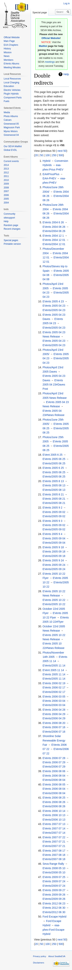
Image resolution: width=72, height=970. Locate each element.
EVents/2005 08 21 (54, 502)
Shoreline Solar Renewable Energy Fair (54, 740)
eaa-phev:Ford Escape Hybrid (54, 929)
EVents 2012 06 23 (54, 903)
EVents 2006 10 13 (54, 815)
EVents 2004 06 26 (54, 226)
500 (61, 155)
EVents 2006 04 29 (54, 714)
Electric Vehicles (12, 90)
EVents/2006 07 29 (54, 766)
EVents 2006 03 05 (54, 696)
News (6, 56)
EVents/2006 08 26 (54, 806)
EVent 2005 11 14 (53, 670)
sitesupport (9, 217)
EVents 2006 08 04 (54, 775)
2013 (6, 168)
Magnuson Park (12, 127)
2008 (6, 187)
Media (7, 112)
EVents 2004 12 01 (54, 239)
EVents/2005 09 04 (54, 542)
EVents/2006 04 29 (54, 718)
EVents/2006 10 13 (54, 819)
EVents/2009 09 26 (54, 898)
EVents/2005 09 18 (54, 556)
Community (9, 214)
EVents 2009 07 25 (54, 877)
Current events (11, 161)
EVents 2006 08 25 (54, 797)
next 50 (61, 150)
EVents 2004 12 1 (53, 235)
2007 (6, 191)
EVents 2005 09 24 (54, 564)
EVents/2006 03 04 (54, 705)
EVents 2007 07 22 (54, 837)
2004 (6, 202)
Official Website (50, 38)
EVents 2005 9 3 (52, 520)
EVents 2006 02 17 (54, 687)
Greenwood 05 (11, 123)
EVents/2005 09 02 (54, 516)
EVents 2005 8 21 (53, 494)
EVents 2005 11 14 (54, 674)
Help (66, 74)
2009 (6, 183)
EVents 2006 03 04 (54, 700)
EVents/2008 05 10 (54, 872)
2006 (6, 195)
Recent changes (12, 229)
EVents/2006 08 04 (54, 779)
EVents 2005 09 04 (54, 538)
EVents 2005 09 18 (54, 551)
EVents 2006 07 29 (54, 762)
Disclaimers (38, 963)
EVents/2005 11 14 (54, 665)
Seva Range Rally (53, 863)
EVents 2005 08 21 (54, 498)
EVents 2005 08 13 (54, 485)
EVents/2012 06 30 (54, 912)
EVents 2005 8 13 (53, 481)
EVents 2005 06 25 (54, 459)
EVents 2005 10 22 (54, 599)
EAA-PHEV (49, 178)
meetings (50, 61)
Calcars (8, 120)
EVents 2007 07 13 (54, 824)
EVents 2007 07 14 (54, 828)
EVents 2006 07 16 (54, 727)
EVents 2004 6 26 (53, 222)
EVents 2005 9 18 (53, 547)
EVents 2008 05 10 (54, 868)
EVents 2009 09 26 (54, 894)
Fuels (6, 101)
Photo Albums (11, 116)
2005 (6, 198)
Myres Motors (11, 131)
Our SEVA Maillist (13, 146)
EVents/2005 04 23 (54, 310)
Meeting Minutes (12, 67)
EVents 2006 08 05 (54, 784)
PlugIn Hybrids (11, 93)
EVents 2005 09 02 (54, 512)
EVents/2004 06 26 (54, 231)
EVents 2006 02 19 (54, 683)
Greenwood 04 (11, 135)
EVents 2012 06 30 (54, 907)
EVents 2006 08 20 (54, 723)
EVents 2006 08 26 (54, 802)
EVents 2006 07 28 (54, 758)
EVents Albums (11, 63)
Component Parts (13, 97)
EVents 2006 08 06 (54, 771)
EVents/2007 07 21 (54, 846)
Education (9, 86)
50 (41, 155)
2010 (6, 180)
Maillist (43, 46)
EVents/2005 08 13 (54, 489)
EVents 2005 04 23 (54, 305)
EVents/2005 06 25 (54, 463)
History (7, 48)
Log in (66, 3)
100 (47, 155)
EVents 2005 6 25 (53, 467)
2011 (6, 176)
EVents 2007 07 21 (54, 841)
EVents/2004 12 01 (54, 244)
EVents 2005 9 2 (52, 507)
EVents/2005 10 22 (54, 604)
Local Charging (11, 82)
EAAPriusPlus (51, 174)
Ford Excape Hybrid (54, 916)
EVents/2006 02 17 (54, 691)
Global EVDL (10, 150)
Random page (11, 225)
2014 (6, 165)
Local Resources (12, 78)
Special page (39, 12)
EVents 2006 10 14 (54, 810)
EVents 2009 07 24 (54, 881)
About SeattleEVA (56, 956)
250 (54, 155)
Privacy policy (39, 956)
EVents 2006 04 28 (54, 709)
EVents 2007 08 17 (54, 850)
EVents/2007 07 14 (54, 832)
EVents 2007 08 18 (54, 854)
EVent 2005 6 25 (53, 454)
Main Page (9, 41)
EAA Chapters (11, 45)
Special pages (11, 240)
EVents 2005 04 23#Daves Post (54, 385)
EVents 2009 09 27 (54, 890)
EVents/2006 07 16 (54, 731)
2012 (6, 172)
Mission (8, 52)
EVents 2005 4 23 (53, 301)
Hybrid (46, 160)
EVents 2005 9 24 (53, 560)
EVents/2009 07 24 (54, 885)
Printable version (12, 244)
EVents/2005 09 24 (54, 569)
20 (36, 155)
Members (8, 60)
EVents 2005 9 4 (52, 534)
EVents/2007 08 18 (54, 859)
